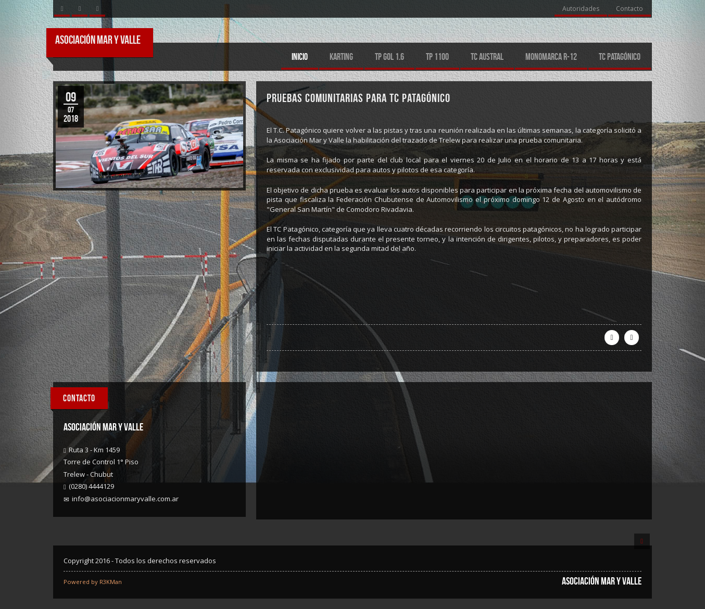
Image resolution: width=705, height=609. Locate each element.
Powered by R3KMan (93, 582)
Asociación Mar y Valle (98, 39)
